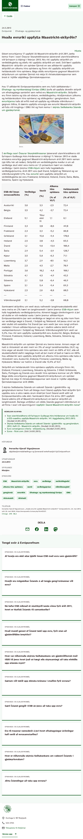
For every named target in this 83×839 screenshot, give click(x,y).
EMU (68, 492)
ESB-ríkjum (34, 168)
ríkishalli (22, 498)
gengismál (8, 492)
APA (10, 514)
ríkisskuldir (8, 498)
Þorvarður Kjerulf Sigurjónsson (24, 448)
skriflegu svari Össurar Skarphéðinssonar (25, 153)
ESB (5, 481)
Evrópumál (6, 31)
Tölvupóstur (16, 828)
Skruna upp (9, 834)
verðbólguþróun (44, 487)
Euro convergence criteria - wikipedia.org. (26, 428)
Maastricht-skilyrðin (57, 92)
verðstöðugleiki (62, 481)
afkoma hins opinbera (13, 487)
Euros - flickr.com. (15, 431)
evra (36, 481)
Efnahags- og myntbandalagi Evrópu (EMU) (24, 89)
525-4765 (10, 823)
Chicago (5, 514)
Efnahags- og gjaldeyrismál (27, 31)
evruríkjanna (8, 101)
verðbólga (46, 481)
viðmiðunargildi (62, 487)
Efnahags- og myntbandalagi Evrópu (46, 492)
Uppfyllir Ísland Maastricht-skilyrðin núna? (58, 404)
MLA (15, 514)
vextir (29, 487)
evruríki (35, 174)
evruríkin (21, 492)
